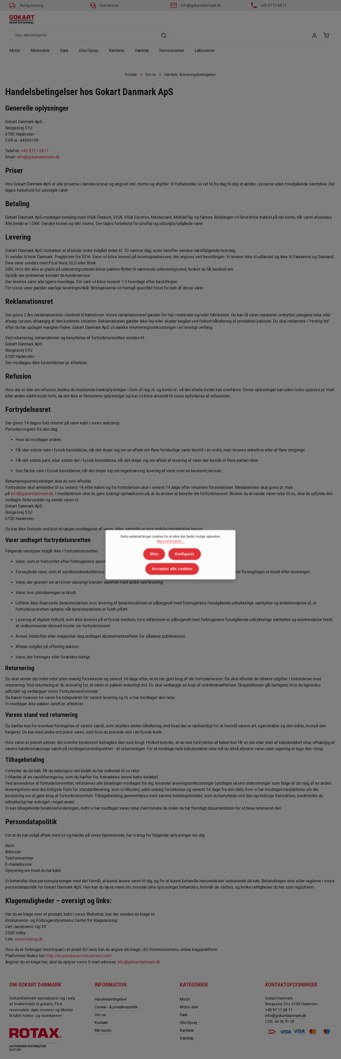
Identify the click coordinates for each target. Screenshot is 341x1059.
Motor (185, 985)
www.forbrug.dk (29, 925)
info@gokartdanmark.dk (201, 5)
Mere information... (170, 552)
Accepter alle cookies (200, 564)
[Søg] (245, 20)
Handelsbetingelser (111, 985)
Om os (100, 1001)
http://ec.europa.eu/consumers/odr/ (79, 942)
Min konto (103, 1016)
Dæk (183, 1001)
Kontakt (101, 1009)
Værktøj (186, 1024)
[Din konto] (313, 20)
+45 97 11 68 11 (274, 5)
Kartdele (187, 1016)
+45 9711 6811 (35, 137)
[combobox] (164, 20)
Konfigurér (157, 564)
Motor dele (189, 993)
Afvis (129, 564)
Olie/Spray (188, 1009)
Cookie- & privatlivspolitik (116, 993)
